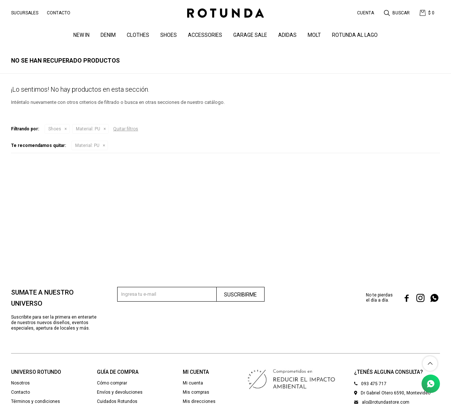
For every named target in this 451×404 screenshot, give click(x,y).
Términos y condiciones (35, 401)
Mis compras (196, 392)
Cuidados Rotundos (117, 401)
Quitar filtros (125, 128)
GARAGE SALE (250, 35)
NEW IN (81, 35)
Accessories (205, 35)
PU (88, 128)
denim (108, 35)
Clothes (138, 35)
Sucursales (24, 12)
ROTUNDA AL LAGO (355, 35)
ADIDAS (287, 35)
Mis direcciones (199, 401)
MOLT (314, 35)
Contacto (58, 12)
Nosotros (20, 383)
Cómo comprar (112, 383)
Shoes (168, 35)
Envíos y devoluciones (120, 392)
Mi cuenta (193, 383)
